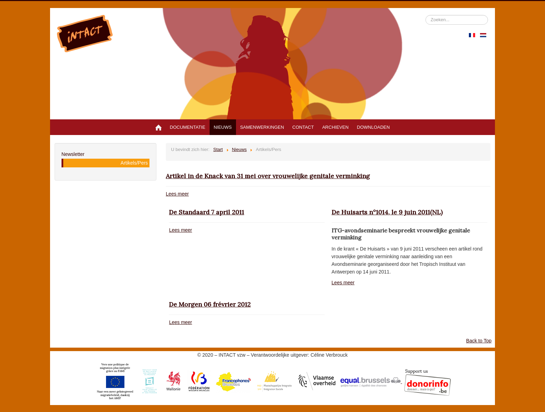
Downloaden (373, 127)
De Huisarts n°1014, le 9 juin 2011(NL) (387, 212)
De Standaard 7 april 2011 (206, 212)
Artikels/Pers (134, 163)
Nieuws (223, 127)
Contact (303, 127)
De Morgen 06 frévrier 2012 (210, 304)
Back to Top (478, 340)
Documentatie (187, 127)
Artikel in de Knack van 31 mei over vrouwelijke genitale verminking (268, 176)
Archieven (335, 127)
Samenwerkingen (262, 127)
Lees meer (177, 194)
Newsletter (73, 154)
